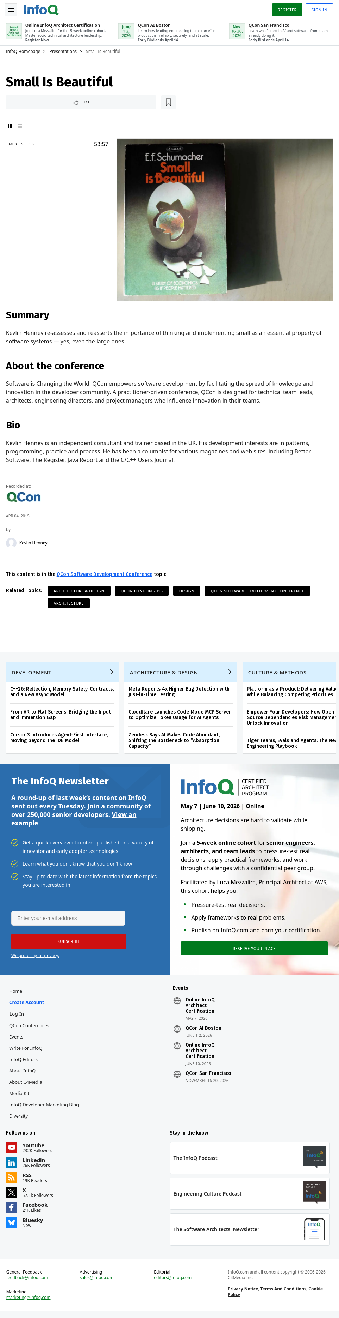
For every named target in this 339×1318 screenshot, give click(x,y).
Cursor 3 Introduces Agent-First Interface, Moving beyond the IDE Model (60, 738)
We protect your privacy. (35, 958)
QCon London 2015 (143, 589)
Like (25, 100)
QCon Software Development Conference (105, 573)
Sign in (318, 8)
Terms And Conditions (283, 1295)
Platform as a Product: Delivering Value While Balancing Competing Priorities (293, 692)
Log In (18, 1018)
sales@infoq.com (97, 1284)
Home (16, 995)
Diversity (19, 1120)
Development (32, 672)
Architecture (70, 601)
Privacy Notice (242, 1295)
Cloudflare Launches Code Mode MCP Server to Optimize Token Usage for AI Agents (181, 715)
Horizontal (21, 125)
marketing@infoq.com (29, 1304)
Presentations (64, 50)
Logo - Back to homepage (42, 7)
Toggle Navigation (14, 8)
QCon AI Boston (203, 1032)
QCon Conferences (30, 1029)
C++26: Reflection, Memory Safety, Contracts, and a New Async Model (63, 692)
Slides (28, 143)
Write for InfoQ (26, 1052)
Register (285, 8)
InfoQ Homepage (24, 50)
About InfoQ (23, 1074)
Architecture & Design (80, 589)
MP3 (14, 143)
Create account (27, 1006)
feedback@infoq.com (28, 1284)
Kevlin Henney (34, 541)
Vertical (11, 125)
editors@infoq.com (173, 1284)
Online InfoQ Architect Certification (200, 1009)
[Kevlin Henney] (12, 541)
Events (17, 1040)
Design (188, 589)
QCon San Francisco (208, 1077)
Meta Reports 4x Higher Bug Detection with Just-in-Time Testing (180, 692)
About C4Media (26, 1086)
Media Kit (20, 1097)
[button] (66, 944)
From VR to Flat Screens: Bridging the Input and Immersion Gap (61, 715)
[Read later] (49, 101)
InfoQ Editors (24, 1063)
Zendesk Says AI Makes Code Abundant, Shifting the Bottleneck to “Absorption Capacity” (175, 741)
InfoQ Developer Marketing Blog (45, 1108)
